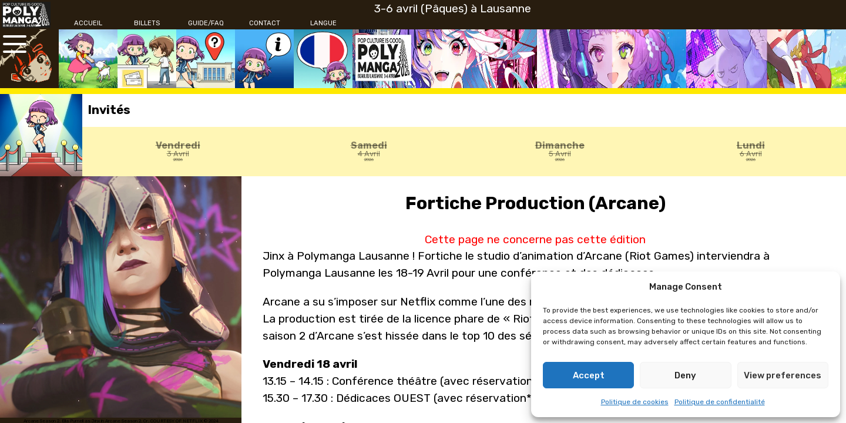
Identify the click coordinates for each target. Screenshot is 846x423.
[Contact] (264, 23)
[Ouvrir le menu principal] (14, 44)
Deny (685, 375)
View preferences (782, 375)
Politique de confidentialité (719, 402)
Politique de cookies (635, 402)
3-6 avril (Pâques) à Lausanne (452, 8)
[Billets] (147, 23)
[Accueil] (88, 23)
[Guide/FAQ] (205, 23)
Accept (589, 375)
